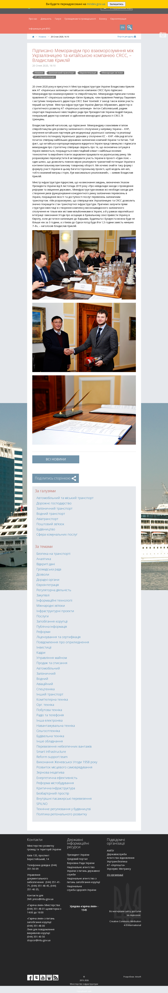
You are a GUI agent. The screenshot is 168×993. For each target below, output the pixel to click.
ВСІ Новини (56, 459)
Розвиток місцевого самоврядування (64, 767)
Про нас (33, 18)
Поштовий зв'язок (50, 524)
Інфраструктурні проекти (55, 611)
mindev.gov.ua (96, 4)
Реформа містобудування (55, 783)
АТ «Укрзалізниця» (45, 77)
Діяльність (46, 18)
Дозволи (42, 574)
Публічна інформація (51, 626)
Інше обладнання (49, 741)
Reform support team (52, 757)
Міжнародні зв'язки (112, 72)
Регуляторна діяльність (53, 590)
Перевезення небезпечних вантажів (64, 746)
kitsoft (138, 976)
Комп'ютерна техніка (52, 699)
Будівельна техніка (50, 736)
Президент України (78, 854)
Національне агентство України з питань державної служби (83, 871)
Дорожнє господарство (53, 503)
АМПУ (110, 850)
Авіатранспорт (47, 519)
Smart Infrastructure (51, 751)
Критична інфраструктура (55, 788)
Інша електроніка (49, 720)
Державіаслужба (117, 854)
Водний (42, 679)
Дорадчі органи (47, 579)
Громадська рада (48, 569)
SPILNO (41, 804)
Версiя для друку (127, 36)
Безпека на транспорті (53, 553)
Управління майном (51, 658)
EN (122, 27)
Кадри (40, 652)
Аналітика (43, 559)
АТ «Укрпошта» (116, 865)
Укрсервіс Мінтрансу (119, 868)
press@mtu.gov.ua (43, 899)
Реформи (43, 632)
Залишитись (116, 4)
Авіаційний (44, 684)
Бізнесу (103, 18)
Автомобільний (48, 668)
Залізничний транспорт (61, 72)
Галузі (58, 18)
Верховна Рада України (80, 863)
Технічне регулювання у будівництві (63, 809)
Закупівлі (42, 595)
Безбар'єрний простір (52, 793)
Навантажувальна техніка (55, 725)
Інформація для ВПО (39, 28)
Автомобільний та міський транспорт (65, 498)
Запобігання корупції (52, 621)
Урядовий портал (77, 858)
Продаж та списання (51, 663)
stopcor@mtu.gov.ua (38, 940)
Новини (42, 36)
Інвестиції (43, 647)
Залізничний (46, 673)
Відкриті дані (45, 564)
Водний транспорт (50, 513)
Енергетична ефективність (56, 778)
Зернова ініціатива (50, 772)
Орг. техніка (45, 705)
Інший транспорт (49, 694)
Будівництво (45, 529)
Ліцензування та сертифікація (58, 637)
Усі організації (115, 874)
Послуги (42, 616)
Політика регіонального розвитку (61, 814)
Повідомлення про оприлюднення (62, 642)
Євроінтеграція (118, 18)
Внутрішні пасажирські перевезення (64, 798)
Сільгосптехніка (48, 731)
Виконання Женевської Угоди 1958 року (66, 762)
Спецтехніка (45, 689)
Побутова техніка (49, 710)
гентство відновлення (121, 857)
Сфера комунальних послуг (57, 534)
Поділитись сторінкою (55, 478)
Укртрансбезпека (117, 861)
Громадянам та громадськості (80, 18)
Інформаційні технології (54, 600)
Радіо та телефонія (50, 715)
